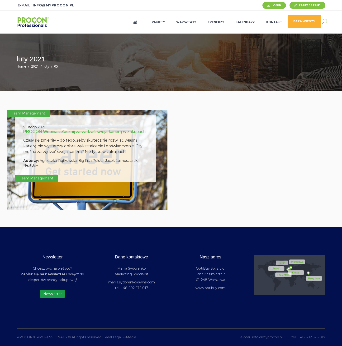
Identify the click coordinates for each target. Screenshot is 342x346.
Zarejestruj (310, 5)
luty (46, 66)
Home (21, 66)
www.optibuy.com (210, 288)
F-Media (129, 337)
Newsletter (52, 294)
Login (276, 5)
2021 (35, 66)
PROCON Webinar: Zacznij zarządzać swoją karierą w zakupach (84, 131)
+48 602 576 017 (311, 337)
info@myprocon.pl (267, 337)
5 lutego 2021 (34, 127)
